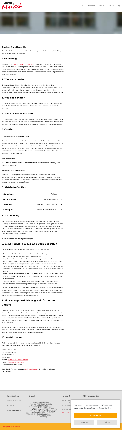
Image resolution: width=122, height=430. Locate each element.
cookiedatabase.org (31, 369)
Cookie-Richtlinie (105, 408)
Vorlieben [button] (107, 422)
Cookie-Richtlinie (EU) (14, 411)
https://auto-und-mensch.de (23, 64)
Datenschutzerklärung (14, 400)
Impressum (10, 405)
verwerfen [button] (84, 422)
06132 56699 (66, 412)
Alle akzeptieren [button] (95, 415)
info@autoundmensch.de (15, 362)
